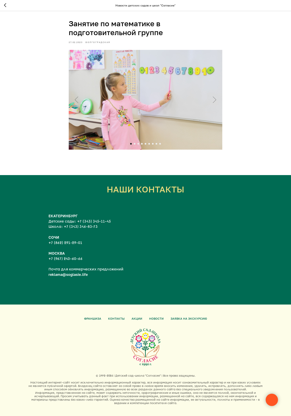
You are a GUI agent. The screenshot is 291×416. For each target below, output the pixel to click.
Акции (137, 318)
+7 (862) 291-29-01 (65, 247)
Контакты (116, 318)
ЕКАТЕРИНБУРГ (63, 220)
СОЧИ (53, 241)
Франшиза (92, 318)
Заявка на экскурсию (189, 318)
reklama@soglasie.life (68, 278)
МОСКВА (56, 257)
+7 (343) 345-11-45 (94, 225)
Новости (156, 318)
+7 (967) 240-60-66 (65, 263)
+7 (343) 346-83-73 (81, 231)
